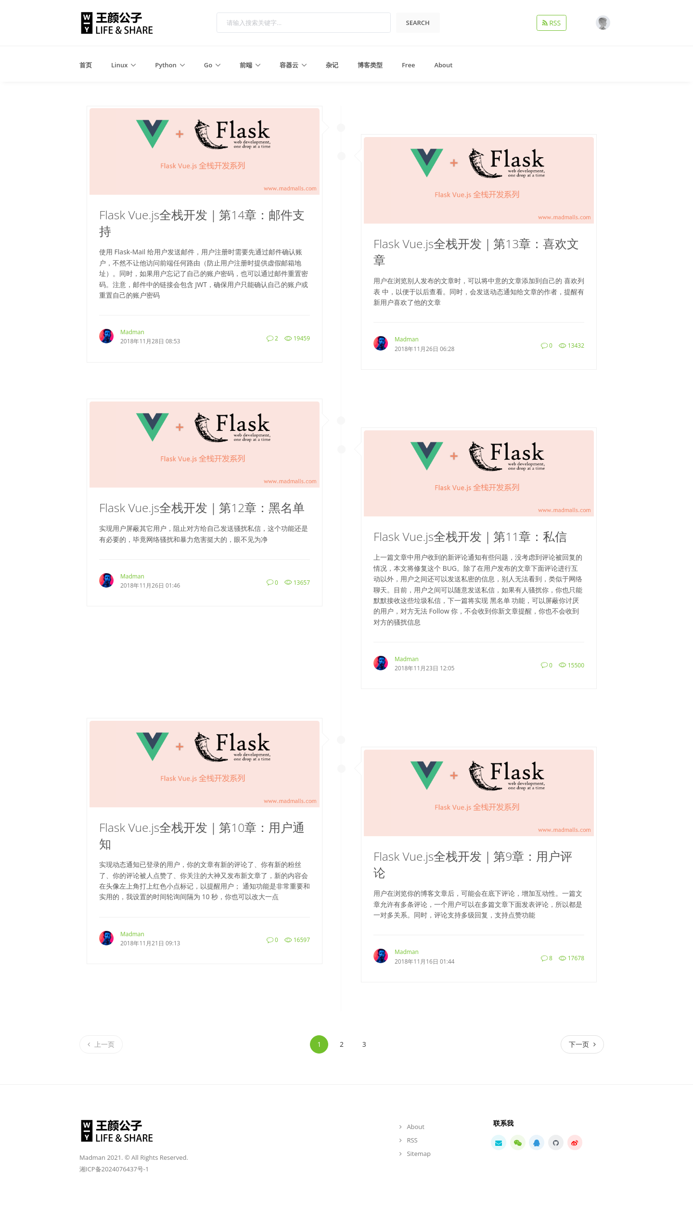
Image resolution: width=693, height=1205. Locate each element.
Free (408, 65)
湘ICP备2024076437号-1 (114, 1169)
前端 (246, 65)
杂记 (332, 65)
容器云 (289, 65)
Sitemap (419, 1153)
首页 (85, 65)
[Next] (582, 1044)
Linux (119, 65)
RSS (553, 22)
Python (166, 65)
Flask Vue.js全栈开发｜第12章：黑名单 (202, 507)
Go (208, 65)
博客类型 (370, 65)
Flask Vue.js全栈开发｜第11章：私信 (470, 536)
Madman (132, 332)
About (443, 65)
